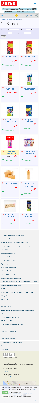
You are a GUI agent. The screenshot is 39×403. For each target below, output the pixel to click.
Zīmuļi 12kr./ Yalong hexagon (10, 152)
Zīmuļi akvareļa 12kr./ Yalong (29, 152)
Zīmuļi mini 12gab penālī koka (10, 184)
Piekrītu (5, 392)
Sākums (3, 19)
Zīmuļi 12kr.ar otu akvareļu (29, 120)
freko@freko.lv (6, 371)
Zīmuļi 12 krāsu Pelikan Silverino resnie (10, 121)
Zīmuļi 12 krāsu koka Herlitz (29, 57)
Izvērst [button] (35, 389)
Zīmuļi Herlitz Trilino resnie (10, 89)
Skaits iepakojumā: (19, 33)
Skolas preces (9, 19)
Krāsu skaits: (4, 33)
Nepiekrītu (5, 396)
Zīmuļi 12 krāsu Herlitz (10, 57)
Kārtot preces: (4, 29)
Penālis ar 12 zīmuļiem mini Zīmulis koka (29, 184)
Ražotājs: (23, 29)
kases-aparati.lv (7, 377)
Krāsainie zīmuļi (17, 19)
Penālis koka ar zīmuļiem (10, 215)
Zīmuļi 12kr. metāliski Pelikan (29, 215)
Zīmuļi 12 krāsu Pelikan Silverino (29, 89)
